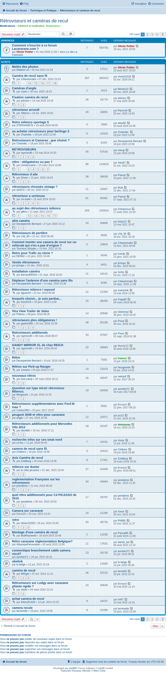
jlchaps (20, 265)
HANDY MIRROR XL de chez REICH (37, 345)
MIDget (25, 573)
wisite (24, 589)
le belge (20, 564)
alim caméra (21, 220)
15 (35, 83)
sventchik (123, 290)
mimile (121, 253)
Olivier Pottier (24, 51)
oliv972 (20, 189)
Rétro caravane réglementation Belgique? (42, 541)
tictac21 (122, 221)
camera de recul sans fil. (30, 448)
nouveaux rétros (24, 375)
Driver (24, 177)
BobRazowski (28, 535)
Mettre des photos (25, 66)
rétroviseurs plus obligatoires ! (34, 320)
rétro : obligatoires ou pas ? (32, 162)
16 (42, 83)
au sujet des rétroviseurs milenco (36, 208)
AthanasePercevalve (28, 544)
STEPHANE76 (24, 125)
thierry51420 (28, 602)
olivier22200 (28, 523)
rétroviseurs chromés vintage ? (35, 186)
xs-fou (19, 442)
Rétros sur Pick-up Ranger (31, 366)
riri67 (121, 599)
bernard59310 (29, 274)
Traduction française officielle (75, 670)
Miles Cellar (99, 670)
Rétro (16, 357)
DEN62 (20, 256)
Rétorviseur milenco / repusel (33, 289)
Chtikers (21, 451)
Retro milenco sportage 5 (30, 122)
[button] (163, 34)
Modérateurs (53, 25)
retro (15, 519)
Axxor (121, 440)
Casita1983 (22, 410)
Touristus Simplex (26, 248)
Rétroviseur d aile (25, 174)
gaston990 (27, 323)
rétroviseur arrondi (25, 109)
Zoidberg (26, 461)
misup (121, 150)
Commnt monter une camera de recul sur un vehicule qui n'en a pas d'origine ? (44, 243)
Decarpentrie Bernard (130, 141)
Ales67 (122, 162)
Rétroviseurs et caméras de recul (34, 20)
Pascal (122, 175)
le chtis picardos (30, 470)
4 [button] (157, 34)
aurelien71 (124, 388)
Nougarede (124, 367)
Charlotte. (26, 134)
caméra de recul (23, 570)
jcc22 (121, 415)
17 (48, 83)
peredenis (22, 485)
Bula (120, 187)
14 (29, 83)
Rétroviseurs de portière (29, 233)
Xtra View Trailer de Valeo (30, 311)
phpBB (72, 668)
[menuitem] (24, 4)
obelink (17, 561)
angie (19, 417)
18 (55, 83)
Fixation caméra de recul (30, 97)
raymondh (26, 152)
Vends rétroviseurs (26, 262)
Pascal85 (123, 533)
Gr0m (121, 272)
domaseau (124, 424)
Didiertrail (123, 311)
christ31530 (124, 76)
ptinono (25, 100)
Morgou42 (22, 394)
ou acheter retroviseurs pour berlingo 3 (40, 131)
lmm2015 (26, 302)
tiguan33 (26, 292)
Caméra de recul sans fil (29, 75)
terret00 (122, 571)
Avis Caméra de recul (27, 457)
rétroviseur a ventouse (28, 196)
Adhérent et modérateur (31, 25)
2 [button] (147, 34)
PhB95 (122, 520)
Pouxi (121, 321)
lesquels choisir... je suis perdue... (37, 298)
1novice (25, 369)
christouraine (28, 165)
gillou (24, 211)
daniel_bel (124, 542)
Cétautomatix (28, 79)
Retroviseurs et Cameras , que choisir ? (41, 140)
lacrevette (21, 610)
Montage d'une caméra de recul (35, 532)
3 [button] (152, 34)
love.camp (26, 379)
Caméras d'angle (24, 88)
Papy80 (122, 299)
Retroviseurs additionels (30, 332)
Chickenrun (124, 209)
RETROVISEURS (24, 149)
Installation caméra (26, 271)
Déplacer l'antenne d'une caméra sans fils (42, 280)
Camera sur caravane (27, 510)
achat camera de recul (28, 598)
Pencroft (122, 110)
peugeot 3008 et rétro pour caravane (38, 414)
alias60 (122, 123)
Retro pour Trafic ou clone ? (32, 253)
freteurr (122, 358)
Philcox (20, 314)
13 (29, 216)
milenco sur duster (25, 467)
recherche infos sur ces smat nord (37, 439)
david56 (25, 430)
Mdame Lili (22, 69)
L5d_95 (25, 236)
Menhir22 (123, 89)
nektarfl (122, 376)
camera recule (22, 607)
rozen (24, 91)
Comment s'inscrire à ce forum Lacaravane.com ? (34, 47)
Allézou (25, 113)
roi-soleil (25, 199)
